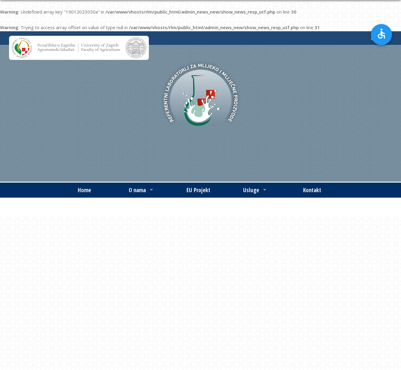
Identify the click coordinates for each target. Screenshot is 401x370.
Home (84, 190)
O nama (141, 190)
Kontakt (312, 190)
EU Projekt (198, 190)
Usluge (255, 190)
